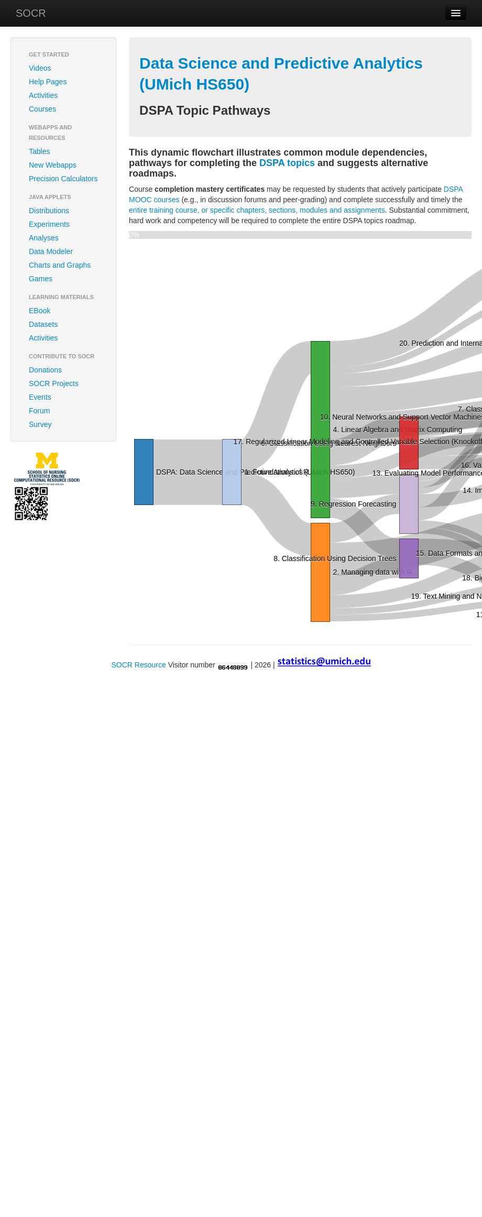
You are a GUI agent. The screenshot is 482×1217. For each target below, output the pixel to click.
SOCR (31, 13)
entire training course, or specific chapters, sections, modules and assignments (257, 210)
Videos (40, 68)
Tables (39, 151)
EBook (39, 310)
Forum (39, 411)
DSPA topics (287, 163)
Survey (40, 424)
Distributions (49, 210)
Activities (43, 95)
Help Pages (48, 82)
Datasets (43, 324)
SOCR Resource (138, 665)
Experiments (49, 224)
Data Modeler (51, 251)
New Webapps (52, 165)
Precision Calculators (63, 178)
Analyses (44, 238)
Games (40, 279)
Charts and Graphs (60, 265)
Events (40, 397)
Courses (42, 109)
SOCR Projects (54, 383)
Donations (45, 370)
